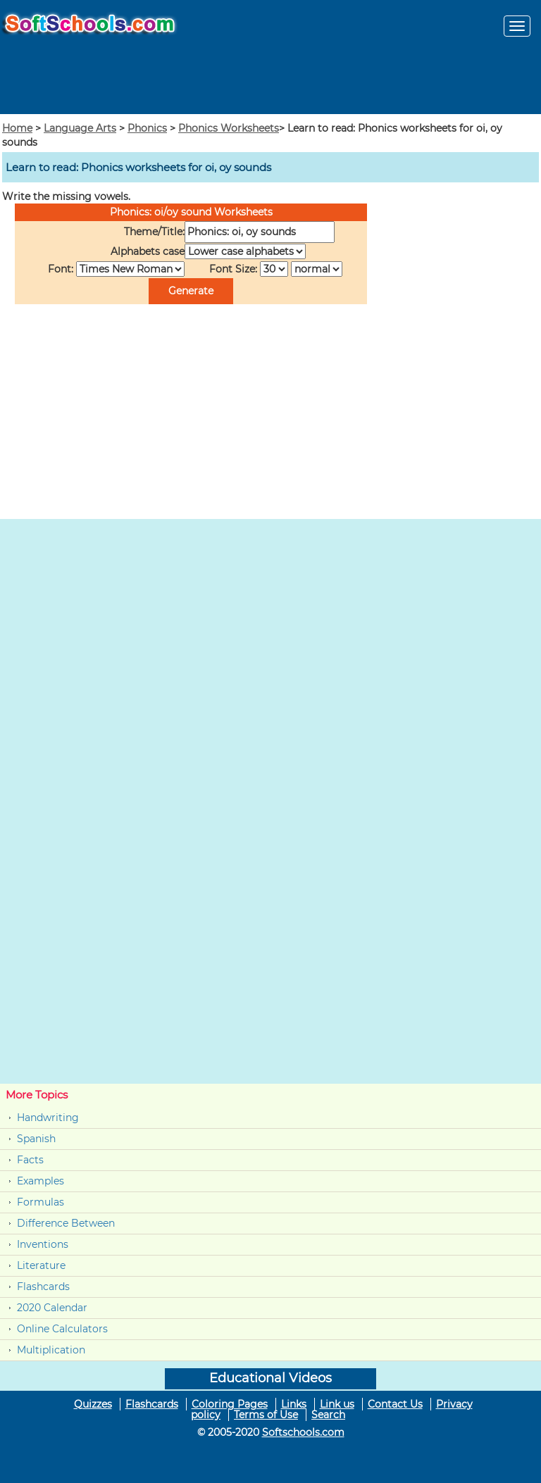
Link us (337, 1404)
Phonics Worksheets (228, 128)
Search (328, 1414)
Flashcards (43, 1286)
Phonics (147, 128)
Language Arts (80, 128)
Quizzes (93, 1404)
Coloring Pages (230, 1404)
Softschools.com (303, 1432)
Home (17, 128)
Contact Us (395, 1404)
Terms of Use (266, 1414)
